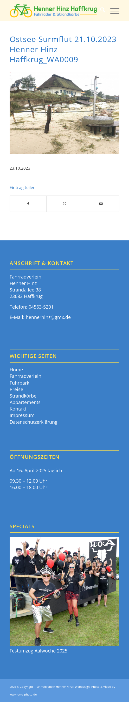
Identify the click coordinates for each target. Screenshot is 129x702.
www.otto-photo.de (23, 694)
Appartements (25, 402)
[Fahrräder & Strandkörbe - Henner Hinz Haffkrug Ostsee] (53, 10)
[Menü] (112, 10)
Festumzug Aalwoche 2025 (38, 651)
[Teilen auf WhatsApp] (65, 204)
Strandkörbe (23, 396)
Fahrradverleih (25, 376)
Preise (16, 389)
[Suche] (100, 10)
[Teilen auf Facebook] (28, 204)
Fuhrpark (19, 383)
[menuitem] (100, 10)
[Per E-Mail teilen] (101, 204)
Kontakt (18, 409)
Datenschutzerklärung (33, 422)
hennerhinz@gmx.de (48, 317)
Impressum (22, 415)
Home (16, 369)
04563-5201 (41, 307)
